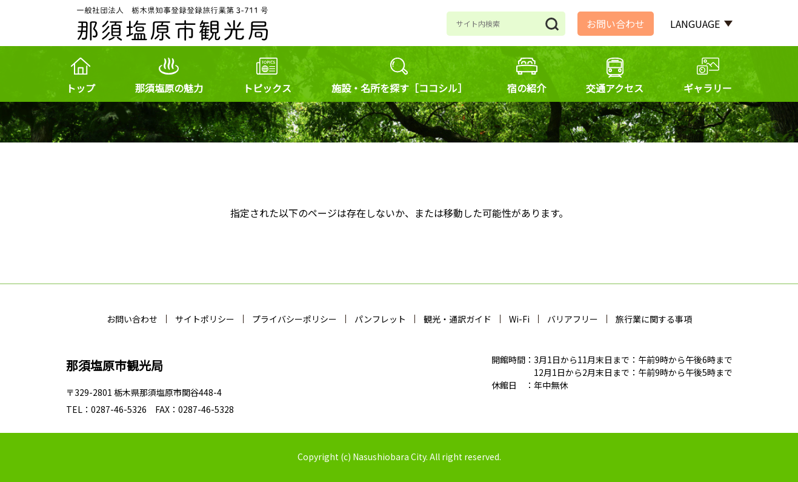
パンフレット (380, 319)
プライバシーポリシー (294, 319)
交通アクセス (614, 88)
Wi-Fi (519, 319)
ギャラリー (707, 88)
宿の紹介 (526, 88)
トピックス (267, 88)
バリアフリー (572, 319)
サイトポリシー (204, 319)
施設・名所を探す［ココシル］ (399, 88)
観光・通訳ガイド (457, 319)
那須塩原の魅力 (169, 88)
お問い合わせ (616, 23)
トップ (80, 88)
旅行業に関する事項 (654, 319)
